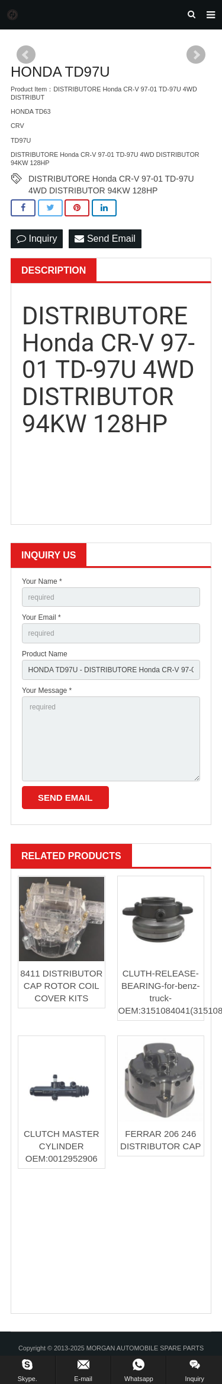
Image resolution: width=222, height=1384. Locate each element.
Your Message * (47, 690)
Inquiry (37, 239)
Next (195, 54)
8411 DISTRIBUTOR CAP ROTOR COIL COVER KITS (61, 985)
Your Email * (41, 617)
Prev (26, 54)
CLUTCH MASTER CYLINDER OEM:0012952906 (61, 1146)
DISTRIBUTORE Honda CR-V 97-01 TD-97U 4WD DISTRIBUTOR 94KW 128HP (111, 179)
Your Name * (42, 581)
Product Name (44, 654)
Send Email (105, 239)
